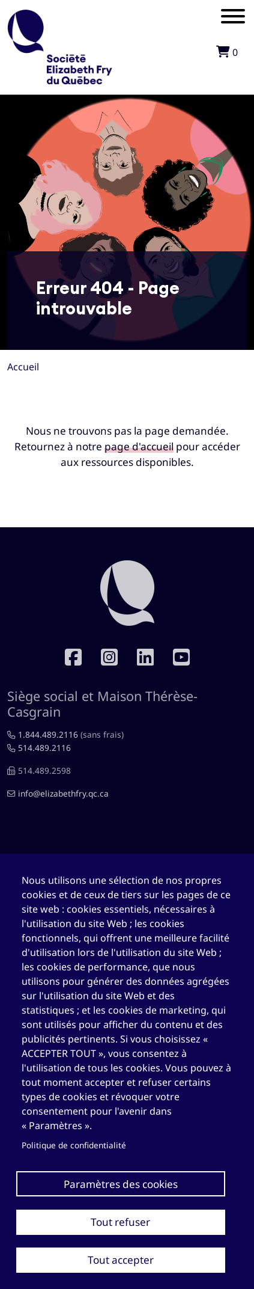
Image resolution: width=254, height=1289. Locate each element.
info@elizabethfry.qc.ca (63, 793)
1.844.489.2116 (48, 734)
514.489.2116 (44, 747)
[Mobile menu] (233, 18)
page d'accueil (139, 446)
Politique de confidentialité (74, 1145)
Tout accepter (121, 1260)
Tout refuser (120, 1222)
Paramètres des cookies (121, 1184)
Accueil (23, 366)
